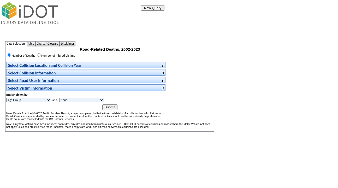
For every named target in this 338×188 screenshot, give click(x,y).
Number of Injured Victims (58, 55)
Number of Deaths (23, 55)
